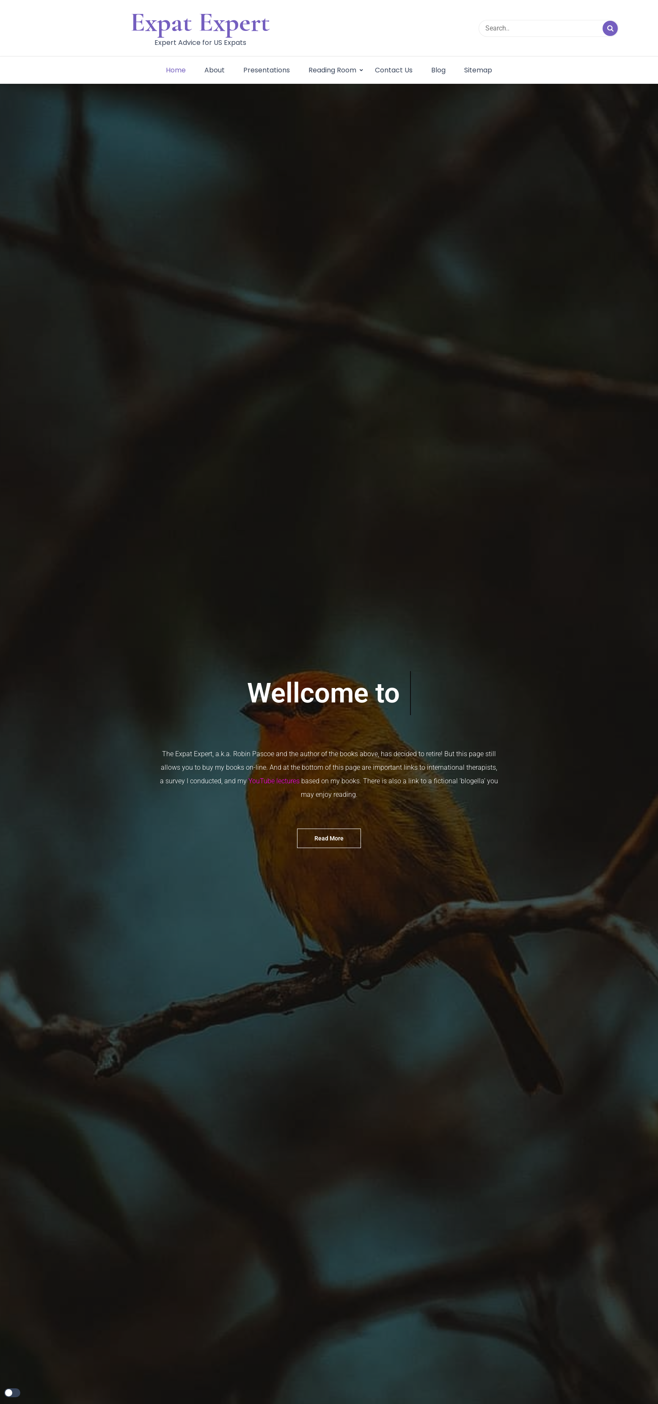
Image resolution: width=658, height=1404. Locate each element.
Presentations (266, 70)
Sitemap (478, 70)
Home (176, 70)
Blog (438, 70)
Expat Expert (200, 22)
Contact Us (394, 70)
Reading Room (332, 70)
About (214, 70)
